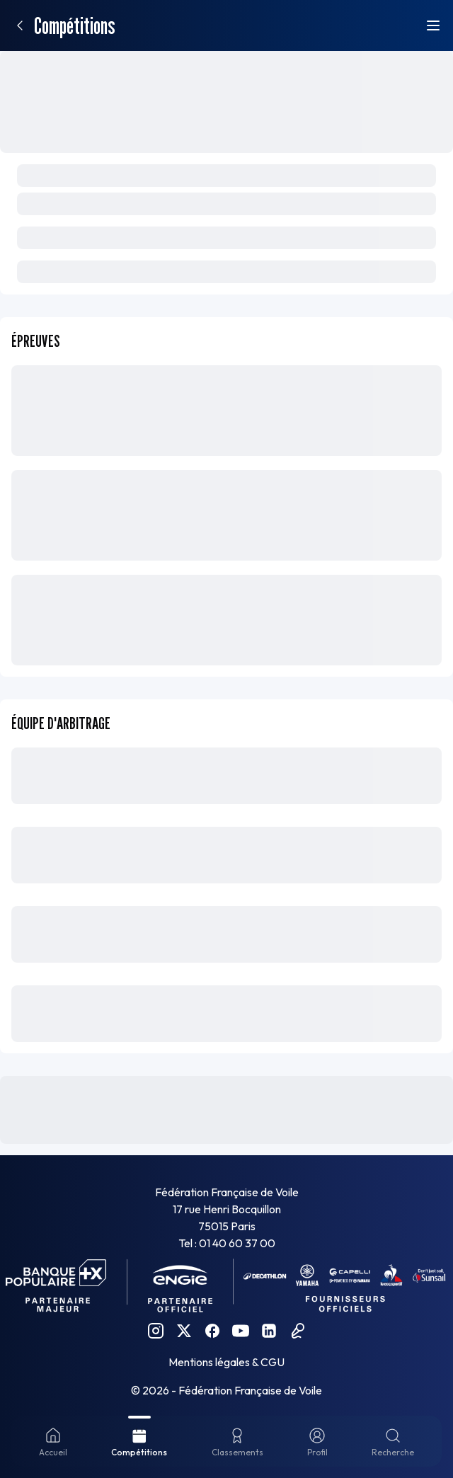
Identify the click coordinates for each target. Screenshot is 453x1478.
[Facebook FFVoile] (212, 1330)
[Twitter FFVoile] (184, 1330)
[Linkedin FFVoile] (269, 1330)
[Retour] (19, 25)
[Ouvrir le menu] (433, 25)
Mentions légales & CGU (226, 1362)
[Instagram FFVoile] (155, 1330)
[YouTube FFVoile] (240, 1330)
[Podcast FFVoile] (297, 1330)
